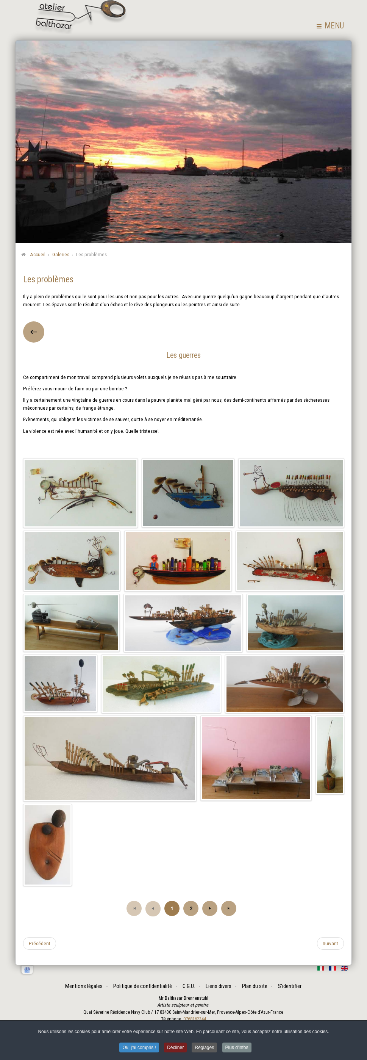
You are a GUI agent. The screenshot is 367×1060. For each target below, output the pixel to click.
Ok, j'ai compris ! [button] (139, 1047)
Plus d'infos (236, 1047)
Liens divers (218, 986)
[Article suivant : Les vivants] (330, 943)
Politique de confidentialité (142, 986)
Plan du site (254, 986)
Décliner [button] (175, 1047)
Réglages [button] (204, 1047)
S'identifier (289, 986)
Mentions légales (84, 986)
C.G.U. (189, 986)
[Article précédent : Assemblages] (39, 943)
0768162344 (194, 1019)
